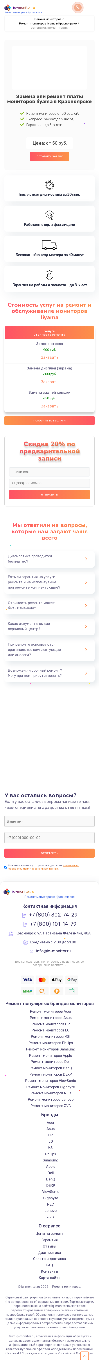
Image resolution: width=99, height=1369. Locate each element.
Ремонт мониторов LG (51, 1030)
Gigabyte (50, 1198)
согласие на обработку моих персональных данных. (43, 867)
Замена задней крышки (49, 392)
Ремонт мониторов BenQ (50, 1068)
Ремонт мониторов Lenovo (51, 1099)
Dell (51, 1173)
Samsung (50, 1160)
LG (51, 1141)
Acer (50, 1123)
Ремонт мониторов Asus (51, 1018)
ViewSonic (50, 1192)
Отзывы (49, 1246)
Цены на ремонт (49, 1234)
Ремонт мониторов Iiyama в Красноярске (48, 23)
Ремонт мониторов (47, 19)
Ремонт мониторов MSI (50, 1037)
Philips (50, 1154)
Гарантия (49, 1240)
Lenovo (51, 1211)
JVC (50, 1217)
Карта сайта (49, 1278)
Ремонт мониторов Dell (50, 1062)
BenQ (50, 1179)
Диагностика (49, 1253)
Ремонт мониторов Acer (50, 1011)
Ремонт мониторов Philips (51, 1043)
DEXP (50, 1186)
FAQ (49, 1265)
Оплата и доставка (49, 1259)
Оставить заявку (49, 156)
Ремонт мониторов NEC (51, 1093)
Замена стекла (49, 344)
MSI (51, 1148)
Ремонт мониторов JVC (51, 1106)
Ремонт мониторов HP (51, 1024)
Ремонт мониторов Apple (50, 1056)
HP (50, 1135)
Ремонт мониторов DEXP (50, 1074)
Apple (50, 1167)
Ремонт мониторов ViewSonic (50, 1081)
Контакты (49, 1271)
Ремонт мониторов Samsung (50, 1049)
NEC (50, 1204)
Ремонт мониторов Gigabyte (50, 1087)
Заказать (49, 357)
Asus (51, 1129)
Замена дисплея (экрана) (49, 368)
